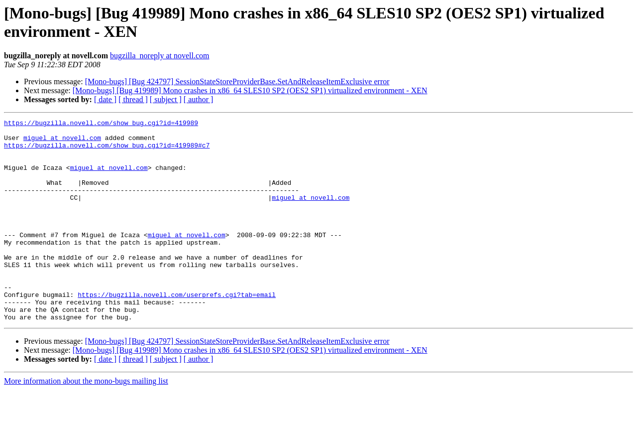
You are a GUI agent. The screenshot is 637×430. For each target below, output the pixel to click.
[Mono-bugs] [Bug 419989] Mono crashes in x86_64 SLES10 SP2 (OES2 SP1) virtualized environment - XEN (250, 90)
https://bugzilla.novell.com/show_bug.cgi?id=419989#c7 (107, 150)
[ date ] (105, 99)
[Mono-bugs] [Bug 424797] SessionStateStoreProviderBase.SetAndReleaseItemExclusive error (237, 81)
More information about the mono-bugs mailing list (86, 421)
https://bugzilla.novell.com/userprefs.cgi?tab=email (177, 330)
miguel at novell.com (62, 142)
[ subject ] (166, 99)
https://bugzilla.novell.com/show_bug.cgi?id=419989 (101, 124)
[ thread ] (133, 99)
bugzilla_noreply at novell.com (160, 55)
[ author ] (198, 99)
